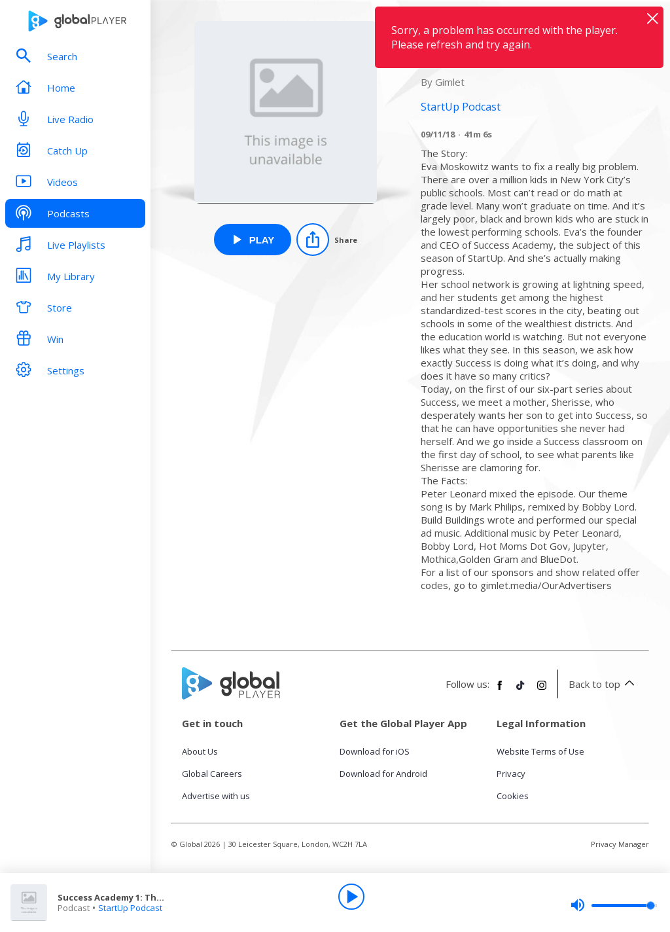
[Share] (326, 239)
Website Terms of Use (540, 751)
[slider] (613, 905)
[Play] (351, 897)
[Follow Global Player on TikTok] (521, 690)
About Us (200, 751)
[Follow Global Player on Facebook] (500, 690)
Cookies (513, 796)
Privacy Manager (620, 844)
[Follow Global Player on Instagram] (542, 690)
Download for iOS (375, 751)
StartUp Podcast (130, 908)
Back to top (604, 683)
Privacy (511, 774)
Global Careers (212, 774)
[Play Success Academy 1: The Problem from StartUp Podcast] (253, 239)
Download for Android (383, 774)
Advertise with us (216, 796)
